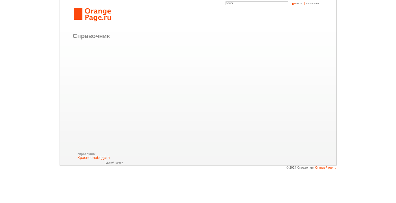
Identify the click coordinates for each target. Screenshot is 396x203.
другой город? (114, 162)
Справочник (316, 167)
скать (298, 3)
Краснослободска (94, 156)
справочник (313, 3)
